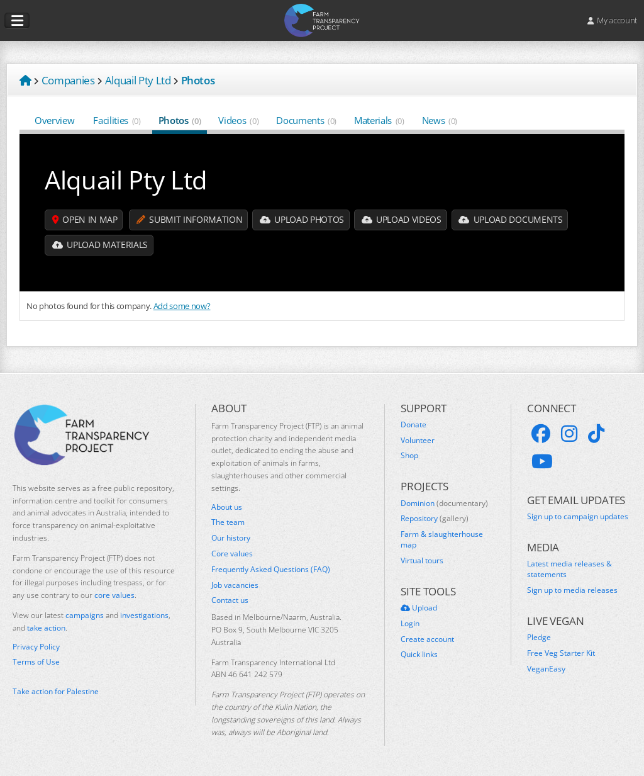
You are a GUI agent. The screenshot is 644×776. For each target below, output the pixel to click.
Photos (179, 120)
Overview (55, 120)
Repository (435, 519)
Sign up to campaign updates (577, 517)
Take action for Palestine (56, 691)
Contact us (229, 600)
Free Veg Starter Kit (561, 653)
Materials (379, 120)
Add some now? (182, 306)
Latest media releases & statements (569, 569)
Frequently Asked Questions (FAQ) (270, 570)
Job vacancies (234, 585)
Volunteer (418, 441)
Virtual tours (422, 561)
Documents (306, 120)
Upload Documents (514, 220)
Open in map (85, 220)
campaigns (84, 615)
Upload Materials (100, 245)
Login (410, 624)
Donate (413, 425)
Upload (419, 608)
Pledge (539, 638)
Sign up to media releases (572, 590)
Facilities (116, 120)
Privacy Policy (36, 647)
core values (114, 595)
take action (46, 627)
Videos (238, 120)
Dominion (444, 503)
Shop (409, 456)
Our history (230, 538)
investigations (144, 615)
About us (226, 507)
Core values (232, 554)
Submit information (190, 220)
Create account (427, 639)
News (439, 120)
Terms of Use (36, 662)
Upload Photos (303, 220)
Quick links (419, 654)
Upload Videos (404, 220)
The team (228, 522)
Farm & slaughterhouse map (442, 539)
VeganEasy (546, 669)
